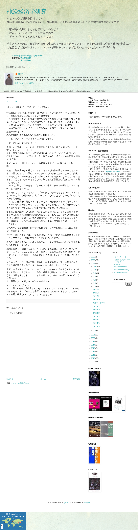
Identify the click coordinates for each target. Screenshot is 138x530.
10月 (95, 270)
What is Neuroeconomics (120, 266)
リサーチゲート (120, 257)
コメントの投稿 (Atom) (20, 383)
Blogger (87, 502)
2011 (93, 355)
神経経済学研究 (26, 11)
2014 (93, 345)
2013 (93, 348)
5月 (94, 280)
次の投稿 (9, 379)
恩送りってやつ (99, 303)
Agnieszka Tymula (113, 171)
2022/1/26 (96, 310)
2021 (93, 335)
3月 (94, 283)
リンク (29, 67)
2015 (93, 342)
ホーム (43, 379)
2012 (93, 352)
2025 (93, 257)
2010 (93, 358)
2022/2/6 (96, 290)
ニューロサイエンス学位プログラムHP (27, 56)
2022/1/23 (96, 313)
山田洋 (20, 74)
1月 (94, 331)
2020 (93, 338)
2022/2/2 (96, 293)
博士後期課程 (25, 60)
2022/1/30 (96, 300)
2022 (93, 264)
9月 (94, 273)
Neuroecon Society (121, 270)
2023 (93, 260)
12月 (95, 267)
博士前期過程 (25, 58)
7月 (94, 277)
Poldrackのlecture (121, 273)
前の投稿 (76, 379)
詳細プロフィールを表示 (24, 83)
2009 (93, 362)
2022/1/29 (96, 306)
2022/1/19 (11, 101)
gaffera (66, 502)
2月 (94, 287)
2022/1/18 (96, 326)
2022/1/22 (96, 320)
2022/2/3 (96, 296)
